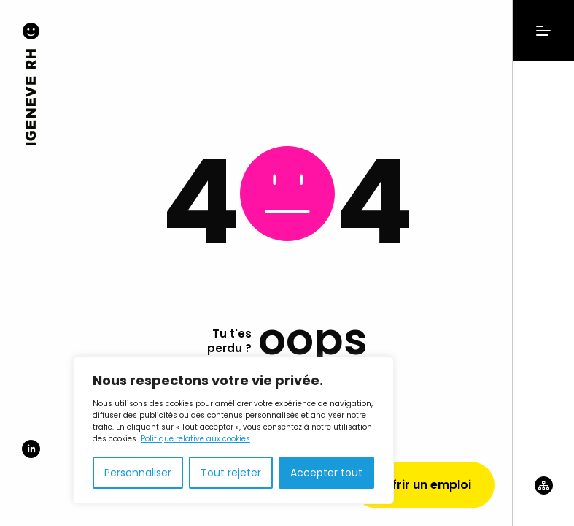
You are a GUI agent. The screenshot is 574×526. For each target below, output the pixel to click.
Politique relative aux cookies (195, 438)
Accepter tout (326, 472)
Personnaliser (137, 472)
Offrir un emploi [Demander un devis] (424, 484)
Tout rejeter (231, 472)
